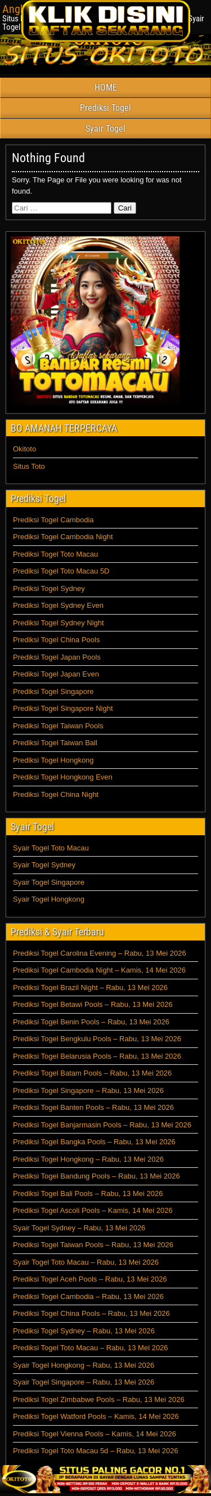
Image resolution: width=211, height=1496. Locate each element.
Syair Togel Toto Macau (51, 848)
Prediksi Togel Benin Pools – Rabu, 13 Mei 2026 (91, 1022)
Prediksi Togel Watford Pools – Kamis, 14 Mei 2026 (96, 1416)
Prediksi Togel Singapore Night (63, 708)
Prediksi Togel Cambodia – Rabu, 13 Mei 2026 (88, 1296)
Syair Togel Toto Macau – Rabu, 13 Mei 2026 (86, 1262)
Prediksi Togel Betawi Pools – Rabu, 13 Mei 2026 (93, 1004)
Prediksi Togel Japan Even (56, 674)
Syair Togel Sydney (44, 865)
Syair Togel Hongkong (48, 899)
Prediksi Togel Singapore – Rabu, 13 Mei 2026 (88, 1090)
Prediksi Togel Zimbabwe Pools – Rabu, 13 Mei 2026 (99, 1399)
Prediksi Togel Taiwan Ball (55, 742)
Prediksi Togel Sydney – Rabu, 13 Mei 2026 (84, 1331)
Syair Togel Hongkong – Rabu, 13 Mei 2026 (83, 1365)
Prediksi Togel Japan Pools (57, 657)
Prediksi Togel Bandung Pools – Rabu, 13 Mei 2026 (96, 1176)
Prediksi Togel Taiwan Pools (58, 726)
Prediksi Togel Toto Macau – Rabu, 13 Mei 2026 (90, 1347)
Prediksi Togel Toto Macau (55, 554)
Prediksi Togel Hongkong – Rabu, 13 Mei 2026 (88, 1159)
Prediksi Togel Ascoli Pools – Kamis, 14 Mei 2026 (93, 1210)
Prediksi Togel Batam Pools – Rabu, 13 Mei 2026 (92, 1073)
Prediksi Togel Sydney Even (58, 605)
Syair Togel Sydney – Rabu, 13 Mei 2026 (79, 1228)
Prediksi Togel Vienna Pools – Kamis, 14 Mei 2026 (94, 1434)
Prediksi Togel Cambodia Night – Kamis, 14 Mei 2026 (99, 970)
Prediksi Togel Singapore (53, 691)
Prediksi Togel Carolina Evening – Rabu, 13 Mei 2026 (99, 953)
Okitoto (24, 449)
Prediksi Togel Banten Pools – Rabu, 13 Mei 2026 (93, 1107)
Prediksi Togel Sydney (49, 588)
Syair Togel (105, 128)
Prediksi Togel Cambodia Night (63, 536)
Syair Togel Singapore (48, 882)
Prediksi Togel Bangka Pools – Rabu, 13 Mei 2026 (94, 1141)
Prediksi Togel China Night (55, 794)
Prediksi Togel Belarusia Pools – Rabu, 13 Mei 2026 (97, 1056)
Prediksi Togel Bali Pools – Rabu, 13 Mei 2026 (88, 1193)
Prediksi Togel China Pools (56, 639)
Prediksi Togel (105, 107)
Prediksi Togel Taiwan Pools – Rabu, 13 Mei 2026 (93, 1244)
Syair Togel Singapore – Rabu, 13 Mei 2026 (83, 1382)
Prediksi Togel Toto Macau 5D (61, 571)
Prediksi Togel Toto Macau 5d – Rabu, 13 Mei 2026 (95, 1450)
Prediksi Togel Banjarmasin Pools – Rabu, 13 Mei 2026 (102, 1125)
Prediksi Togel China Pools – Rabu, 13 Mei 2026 (91, 1313)
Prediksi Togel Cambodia (53, 520)
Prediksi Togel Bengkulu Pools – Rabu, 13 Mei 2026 (97, 1038)
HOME (106, 87)
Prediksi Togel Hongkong (53, 760)
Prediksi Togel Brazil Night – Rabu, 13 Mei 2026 (90, 987)
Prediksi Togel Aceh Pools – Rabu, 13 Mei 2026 (90, 1279)
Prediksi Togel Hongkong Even (63, 777)
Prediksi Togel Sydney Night (58, 623)
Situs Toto (29, 466)
